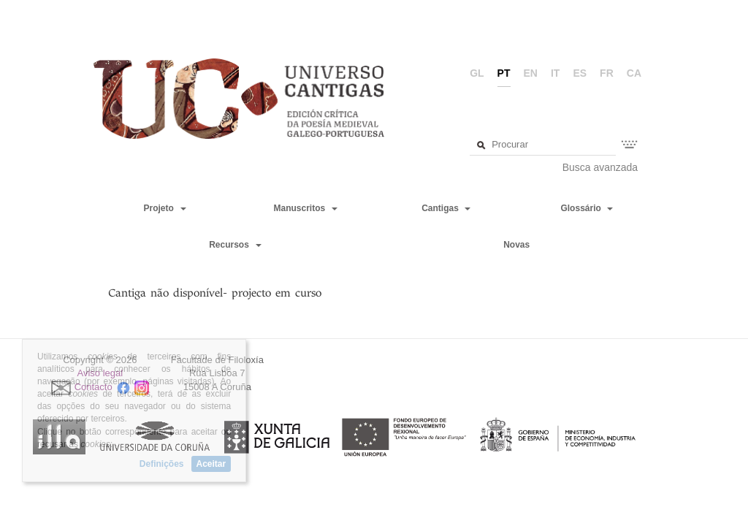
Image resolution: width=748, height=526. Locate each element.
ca (634, 73)
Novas (516, 245)
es (580, 73)
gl (477, 73)
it (555, 73)
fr (607, 73)
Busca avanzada (600, 167)
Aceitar (211, 464)
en (531, 73)
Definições (162, 464)
